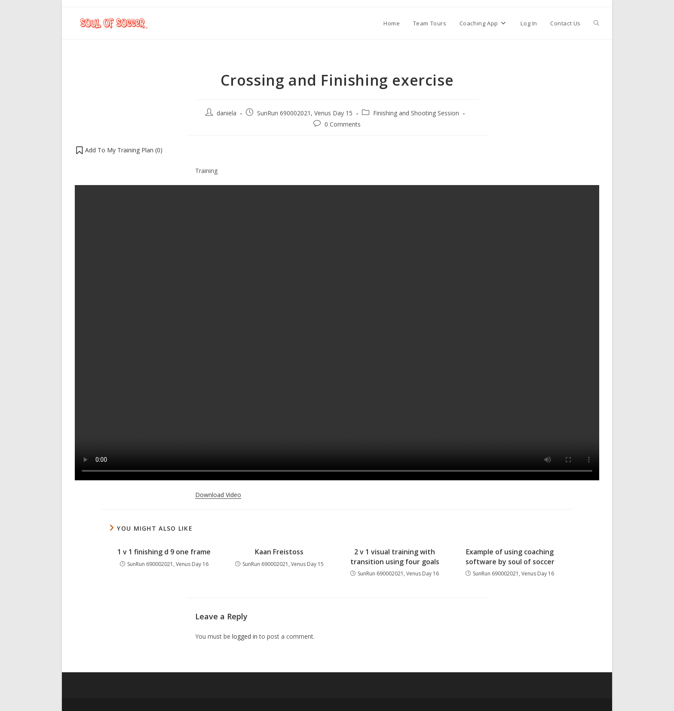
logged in (244, 636)
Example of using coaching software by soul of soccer (510, 556)
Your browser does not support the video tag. (337, 332)
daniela (226, 113)
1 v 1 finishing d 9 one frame (164, 551)
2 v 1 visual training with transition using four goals (394, 556)
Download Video (218, 495)
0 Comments (343, 124)
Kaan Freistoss (279, 551)
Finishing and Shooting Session (416, 113)
